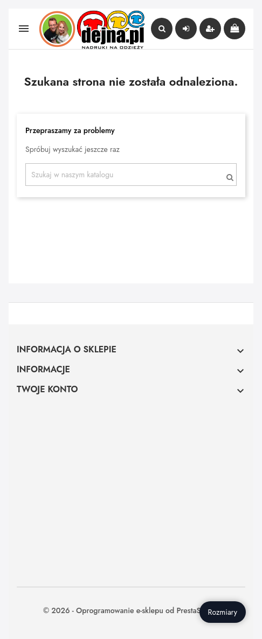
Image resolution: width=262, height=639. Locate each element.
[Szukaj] (131, 174)
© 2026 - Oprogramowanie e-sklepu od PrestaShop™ (131, 610)
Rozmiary (222, 612)
